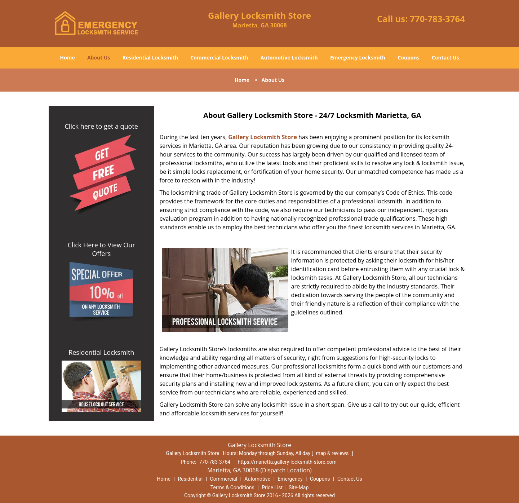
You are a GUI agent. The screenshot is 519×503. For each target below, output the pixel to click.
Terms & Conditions (232, 487)
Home (67, 57)
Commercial (223, 479)
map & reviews (333, 453)
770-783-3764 (437, 19)
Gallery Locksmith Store (262, 137)
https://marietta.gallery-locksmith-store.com (287, 462)
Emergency (290, 479)
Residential (190, 479)
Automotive (257, 479)
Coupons (408, 57)
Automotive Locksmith (289, 57)
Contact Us (445, 57)
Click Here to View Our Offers (101, 249)
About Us (98, 57)
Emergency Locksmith (357, 57)
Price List (272, 487)
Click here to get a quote (101, 126)
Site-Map (299, 487)
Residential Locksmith (150, 57)
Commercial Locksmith (219, 57)
